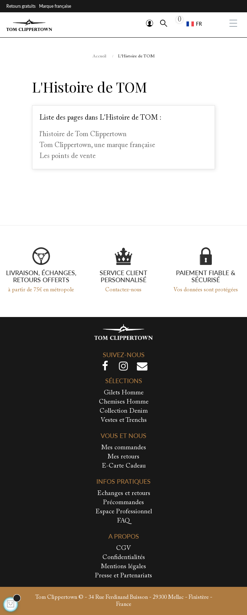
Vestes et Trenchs (124, 420)
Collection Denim (124, 411)
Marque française (55, 6)
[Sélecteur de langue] (194, 23)
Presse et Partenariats (123, 576)
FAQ (123, 521)
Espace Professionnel (123, 512)
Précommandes (123, 503)
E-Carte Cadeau (124, 466)
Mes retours (123, 457)
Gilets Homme (124, 393)
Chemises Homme (123, 402)
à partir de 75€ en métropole (41, 290)
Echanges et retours (123, 493)
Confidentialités (123, 557)
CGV (123, 548)
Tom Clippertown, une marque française (97, 145)
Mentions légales (123, 567)
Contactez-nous (123, 290)
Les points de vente (67, 156)
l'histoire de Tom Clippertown (83, 134)
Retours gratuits (21, 6)
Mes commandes (123, 448)
